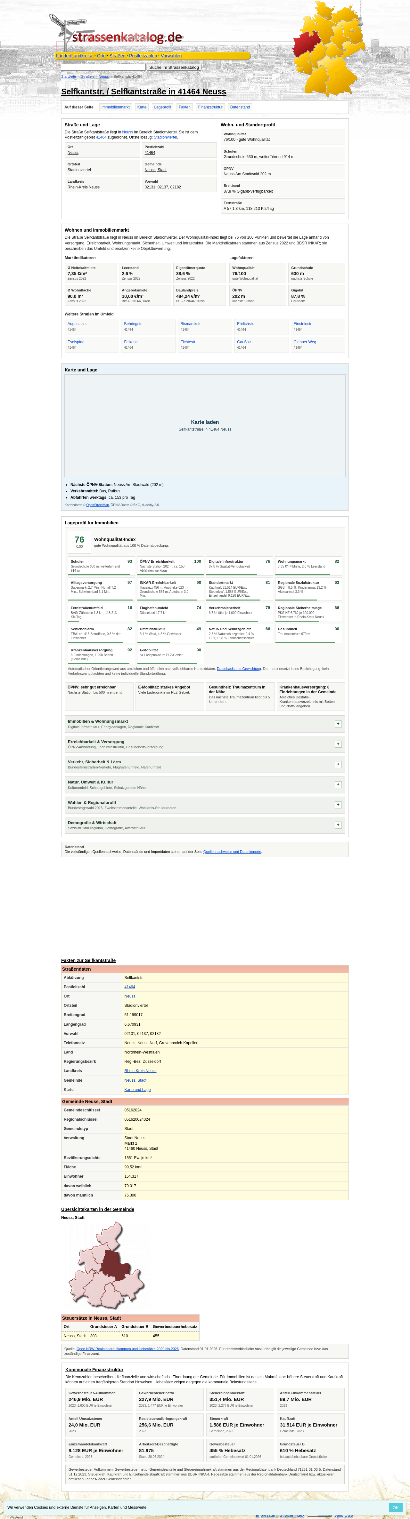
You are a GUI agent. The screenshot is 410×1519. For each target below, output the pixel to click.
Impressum (266, 1515)
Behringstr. (133, 324)
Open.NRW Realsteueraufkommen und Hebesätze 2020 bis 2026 (128, 1349)
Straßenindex (292, 1515)
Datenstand (240, 107)
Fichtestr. (188, 342)
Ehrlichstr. (245, 324)
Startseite (68, 76)
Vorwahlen (171, 55)
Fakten (185, 107)
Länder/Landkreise (74, 55)
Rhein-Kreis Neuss (84, 187)
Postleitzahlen (143, 55)
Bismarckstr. (191, 324)
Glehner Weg (305, 342)
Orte (101, 55)
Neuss (104, 76)
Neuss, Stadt (156, 170)
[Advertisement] (205, 906)
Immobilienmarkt (116, 107)
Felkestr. (131, 342)
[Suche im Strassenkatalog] (103, 67)
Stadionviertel (165, 137)
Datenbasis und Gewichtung (239, 669)
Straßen (118, 55)
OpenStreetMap (97, 505)
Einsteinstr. (303, 324)
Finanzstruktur (210, 107)
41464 (101, 137)
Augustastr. (77, 324)
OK (396, 1507)
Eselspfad (76, 342)
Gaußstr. (244, 342)
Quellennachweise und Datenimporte (232, 852)
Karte (142, 107)
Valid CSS (343, 1515)
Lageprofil (162, 107)
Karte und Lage (138, 1089)
